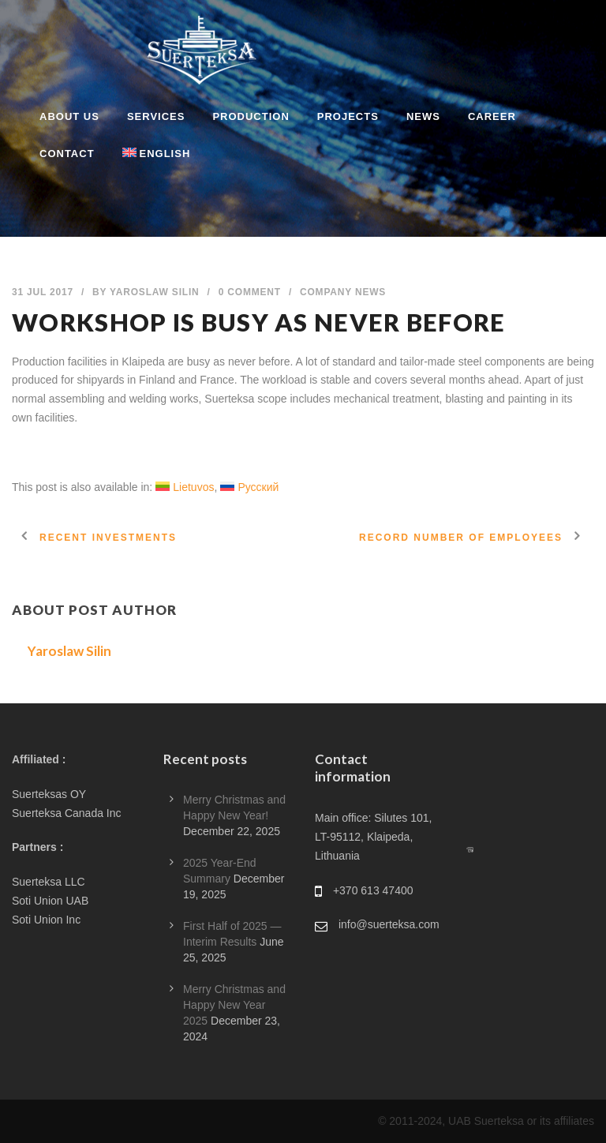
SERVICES (156, 116)
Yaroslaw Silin (154, 292)
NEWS (423, 116)
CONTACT (67, 153)
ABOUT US (69, 116)
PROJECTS (348, 116)
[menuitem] (143, 163)
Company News (343, 292)
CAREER (492, 116)
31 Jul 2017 (42, 292)
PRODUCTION (250, 116)
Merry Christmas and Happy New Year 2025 (234, 1005)
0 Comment (250, 292)
